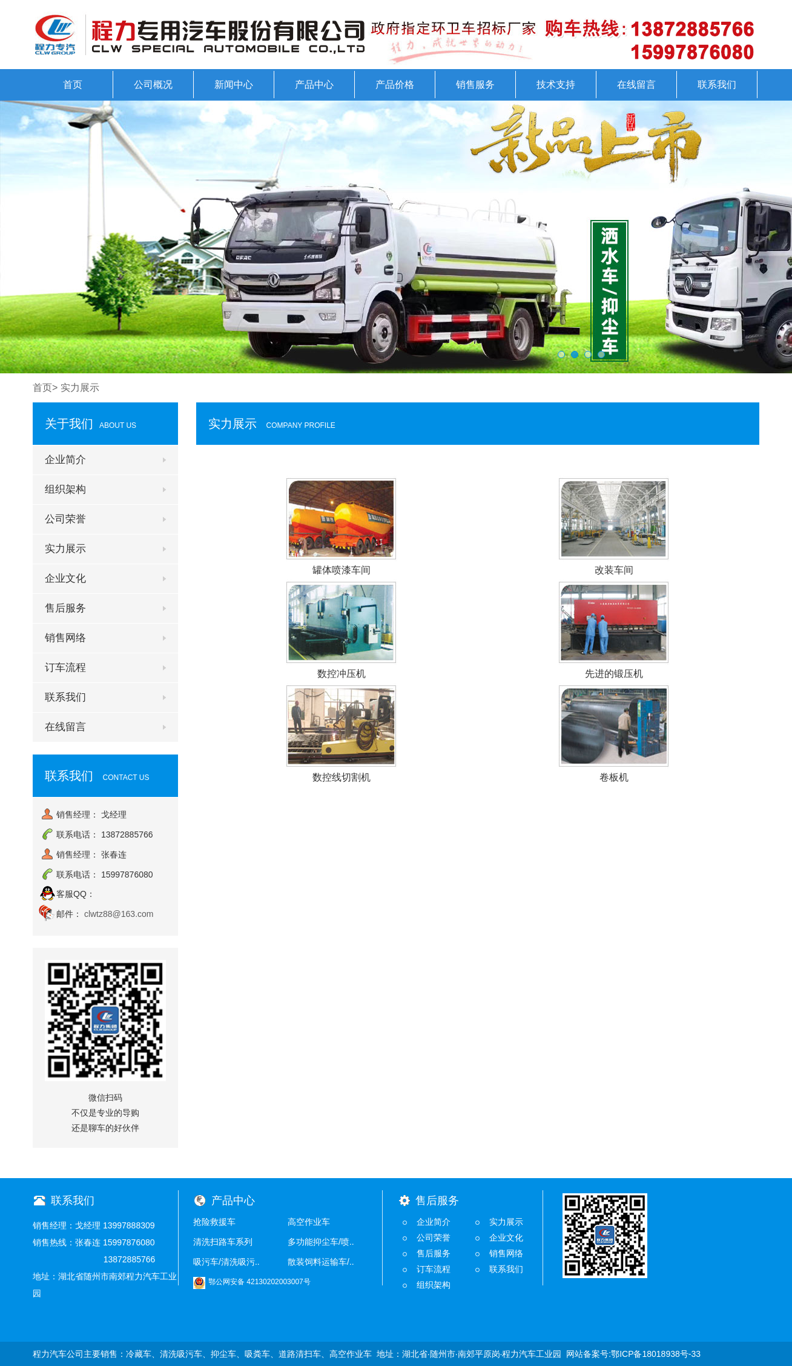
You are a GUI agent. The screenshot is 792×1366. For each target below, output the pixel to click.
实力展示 (65, 549)
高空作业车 (309, 1222)
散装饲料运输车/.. (321, 1262)
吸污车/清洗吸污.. (226, 1262)
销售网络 (65, 638)
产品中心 (314, 84)
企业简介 (65, 459)
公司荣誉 (65, 519)
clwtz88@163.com (119, 914)
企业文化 (65, 578)
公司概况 (153, 84)
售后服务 (65, 608)
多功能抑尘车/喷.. (321, 1242)
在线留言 (636, 84)
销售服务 (475, 84)
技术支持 (555, 84)
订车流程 (65, 667)
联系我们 (717, 84)
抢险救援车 (214, 1222)
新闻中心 (233, 84)
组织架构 (65, 489)
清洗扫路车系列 (222, 1242)
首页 (72, 84)
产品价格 (394, 84)
